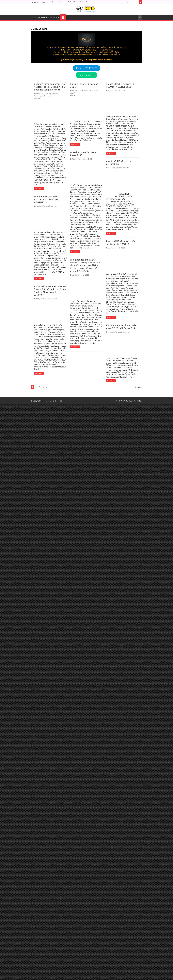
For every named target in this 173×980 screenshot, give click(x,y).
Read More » (35, 188)
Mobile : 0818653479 (86, 68)
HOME (34, 17)
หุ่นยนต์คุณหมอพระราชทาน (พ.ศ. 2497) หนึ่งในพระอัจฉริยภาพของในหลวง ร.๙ (70, 2)
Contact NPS (63, 17)
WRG (34, 90)
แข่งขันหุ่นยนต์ (42, 17)
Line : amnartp (86, 74)
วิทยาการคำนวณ (54, 17)
